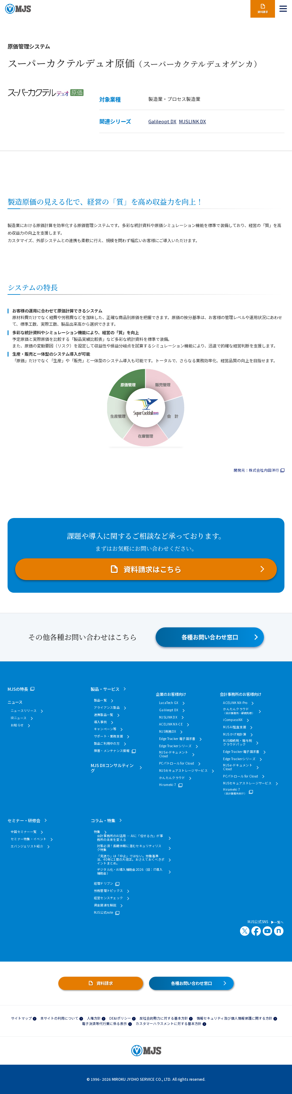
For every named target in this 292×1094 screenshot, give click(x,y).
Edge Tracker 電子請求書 (177, 739)
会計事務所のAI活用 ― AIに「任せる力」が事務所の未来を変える (130, 837)
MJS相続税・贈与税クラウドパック (237, 742)
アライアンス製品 (107, 707)
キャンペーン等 (105, 729)
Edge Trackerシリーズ (175, 746)
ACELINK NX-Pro (235, 703)
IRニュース (19, 718)
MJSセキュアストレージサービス (183, 770)
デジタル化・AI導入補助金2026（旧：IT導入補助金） (130, 871)
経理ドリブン (103, 883)
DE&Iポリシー (120, 1018)
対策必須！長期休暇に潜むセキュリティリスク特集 (129, 848)
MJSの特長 (18, 689)
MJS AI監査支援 (234, 727)
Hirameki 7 (167, 785)
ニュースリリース (24, 711)
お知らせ (17, 725)
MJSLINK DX (192, 121)
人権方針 (94, 1018)
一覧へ (277, 922)
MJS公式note (103, 912)
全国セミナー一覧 (24, 832)
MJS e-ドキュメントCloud (173, 754)
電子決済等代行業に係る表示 (104, 1023)
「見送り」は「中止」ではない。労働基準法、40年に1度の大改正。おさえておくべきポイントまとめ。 (131, 859)
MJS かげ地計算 (234, 734)
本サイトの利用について (59, 1018)
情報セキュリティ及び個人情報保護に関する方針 (234, 1018)
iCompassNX (233, 720)
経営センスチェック (108, 898)
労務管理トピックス (108, 891)
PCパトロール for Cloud (176, 763)
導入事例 (100, 722)
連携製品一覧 (103, 715)
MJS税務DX (167, 731)
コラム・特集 (103, 820)
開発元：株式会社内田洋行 (256, 470)
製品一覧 (100, 700)
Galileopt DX (162, 121)
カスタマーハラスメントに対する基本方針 (169, 1023)
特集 (97, 832)
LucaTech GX (168, 703)
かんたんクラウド (172, 778)
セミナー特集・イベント (28, 839)
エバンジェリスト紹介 (27, 846)
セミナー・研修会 (24, 820)
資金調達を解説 (105, 905)
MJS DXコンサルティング (112, 767)
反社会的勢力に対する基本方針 (164, 1018)
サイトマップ (21, 1018)
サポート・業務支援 (108, 736)
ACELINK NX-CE (171, 724)
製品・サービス (105, 689)
